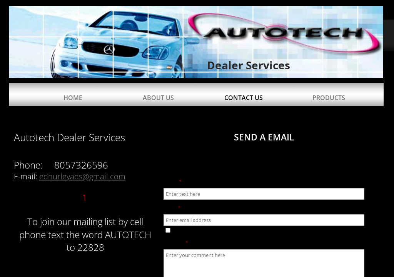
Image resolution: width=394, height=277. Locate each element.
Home (72, 97)
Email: (172, 207)
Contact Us (243, 97)
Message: (176, 242)
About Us (158, 97)
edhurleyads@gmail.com (82, 176)
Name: (173, 181)
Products (328, 97)
